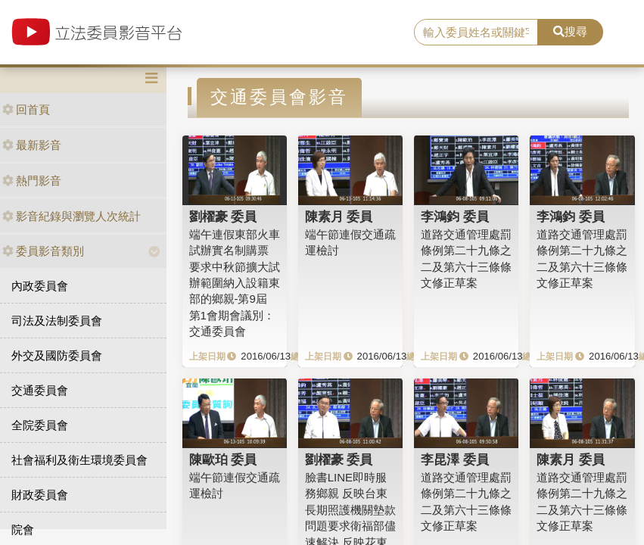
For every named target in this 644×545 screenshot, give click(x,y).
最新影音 (31, 145)
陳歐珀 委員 (223, 459)
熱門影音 (31, 180)
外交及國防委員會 (56, 355)
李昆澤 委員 (455, 459)
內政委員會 (39, 285)
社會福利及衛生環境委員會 (79, 459)
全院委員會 (39, 425)
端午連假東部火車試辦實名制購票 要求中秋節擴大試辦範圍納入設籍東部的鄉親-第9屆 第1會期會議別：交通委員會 (234, 283)
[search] (476, 32)
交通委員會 (39, 390)
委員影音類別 (43, 250)
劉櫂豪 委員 (223, 216)
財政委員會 (39, 494)
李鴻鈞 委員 (455, 216)
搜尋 (570, 31)
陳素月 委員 (339, 216)
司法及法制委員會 (56, 320)
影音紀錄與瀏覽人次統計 (71, 216)
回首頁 (26, 109)
